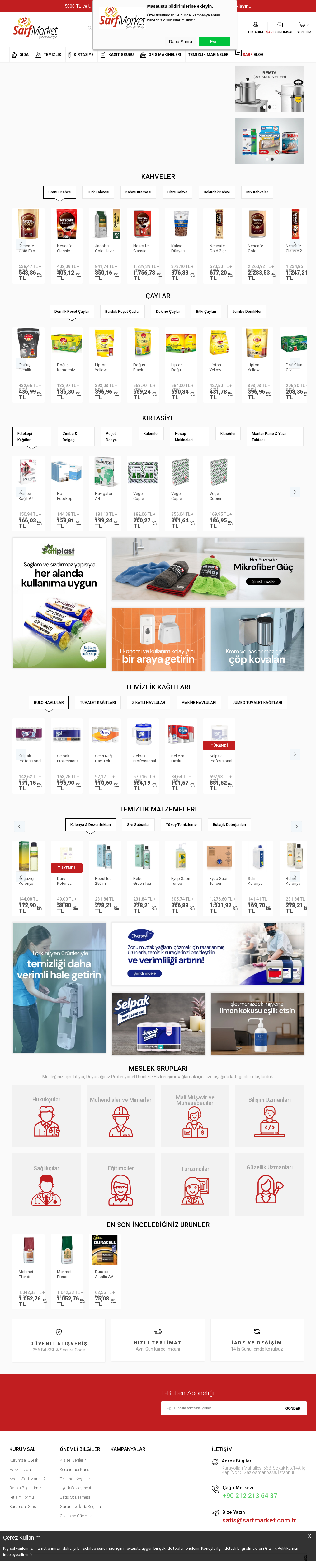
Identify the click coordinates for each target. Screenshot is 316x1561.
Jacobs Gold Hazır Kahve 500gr (104, 248)
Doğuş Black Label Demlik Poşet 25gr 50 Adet (143, 368)
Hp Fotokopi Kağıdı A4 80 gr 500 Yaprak (65, 496)
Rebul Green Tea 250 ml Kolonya (142, 881)
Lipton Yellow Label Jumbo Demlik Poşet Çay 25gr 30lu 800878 (257, 368)
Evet (214, 41)
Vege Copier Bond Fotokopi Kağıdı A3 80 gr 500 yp (179, 496)
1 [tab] (264, 107)
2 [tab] (269, 107)
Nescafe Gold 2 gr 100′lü (218, 248)
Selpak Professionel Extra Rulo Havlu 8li (30, 759)
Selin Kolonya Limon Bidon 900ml (255, 881)
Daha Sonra (180, 41)
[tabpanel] (269, 89)
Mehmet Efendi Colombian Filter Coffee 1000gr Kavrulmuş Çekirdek (28, 1274)
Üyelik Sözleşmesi (75, 1487)
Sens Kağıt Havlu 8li (104, 758)
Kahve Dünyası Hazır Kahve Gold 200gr (178, 248)
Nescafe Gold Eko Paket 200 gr (27, 248)
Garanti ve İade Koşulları (81, 1506)
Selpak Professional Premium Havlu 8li (68, 759)
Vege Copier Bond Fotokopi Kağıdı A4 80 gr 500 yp (218, 496)
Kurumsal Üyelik (23, 1460)
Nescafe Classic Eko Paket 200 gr (66, 248)
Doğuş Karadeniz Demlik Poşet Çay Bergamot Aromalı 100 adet (66, 368)
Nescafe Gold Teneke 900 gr (255, 248)
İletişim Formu (21, 1497)
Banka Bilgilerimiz (25, 1487)
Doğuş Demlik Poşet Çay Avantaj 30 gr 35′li (28, 368)
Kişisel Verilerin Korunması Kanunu (77, 1465)
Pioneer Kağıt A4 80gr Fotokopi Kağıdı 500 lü (28, 496)
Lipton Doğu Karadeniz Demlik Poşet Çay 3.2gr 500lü (180, 368)
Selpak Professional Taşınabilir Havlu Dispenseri (144, 759)
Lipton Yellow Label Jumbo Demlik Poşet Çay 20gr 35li (104, 368)
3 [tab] (274, 107)
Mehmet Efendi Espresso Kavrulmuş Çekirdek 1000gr (66, 1274)
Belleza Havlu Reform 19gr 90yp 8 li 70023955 (180, 759)
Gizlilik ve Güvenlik (76, 1515)
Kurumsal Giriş (22, 1506)
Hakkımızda (20, 1469)
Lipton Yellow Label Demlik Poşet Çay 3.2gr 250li (219, 368)
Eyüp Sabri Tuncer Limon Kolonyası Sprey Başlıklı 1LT (180, 881)
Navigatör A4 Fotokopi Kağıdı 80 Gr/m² (103, 496)
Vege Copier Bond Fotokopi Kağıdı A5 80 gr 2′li (141, 496)
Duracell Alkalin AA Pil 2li (104, 1274)
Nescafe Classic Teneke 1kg (141, 248)
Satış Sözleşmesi (75, 1497)
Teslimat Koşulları (75, 1478)
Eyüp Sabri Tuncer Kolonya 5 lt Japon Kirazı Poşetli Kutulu (219, 881)
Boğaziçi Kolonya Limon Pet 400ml (27, 881)
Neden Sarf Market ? (27, 1478)
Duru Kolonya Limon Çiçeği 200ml (64, 881)
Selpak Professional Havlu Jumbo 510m (221, 759)
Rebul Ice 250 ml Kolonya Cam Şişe (103, 881)
